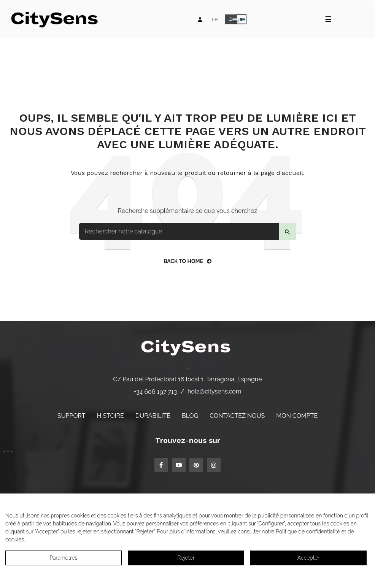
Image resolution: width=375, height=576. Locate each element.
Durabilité (152, 415)
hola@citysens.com (214, 391)
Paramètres (63, 558)
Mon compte (297, 415)
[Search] (187, 231)
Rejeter (185, 558)
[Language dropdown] (214, 19)
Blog (190, 415)
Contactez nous (237, 415)
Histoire (110, 415)
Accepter (308, 558)
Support (71, 415)
